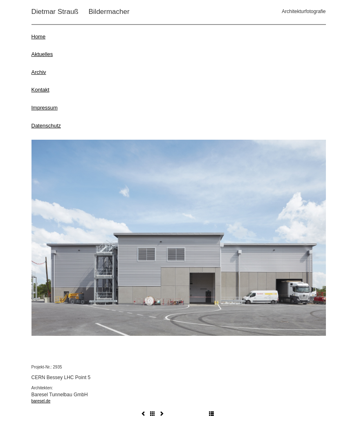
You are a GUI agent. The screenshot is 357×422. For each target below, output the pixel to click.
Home (38, 36)
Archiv (38, 72)
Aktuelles (42, 54)
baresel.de (41, 401)
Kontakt (40, 90)
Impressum (44, 108)
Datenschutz (46, 126)
